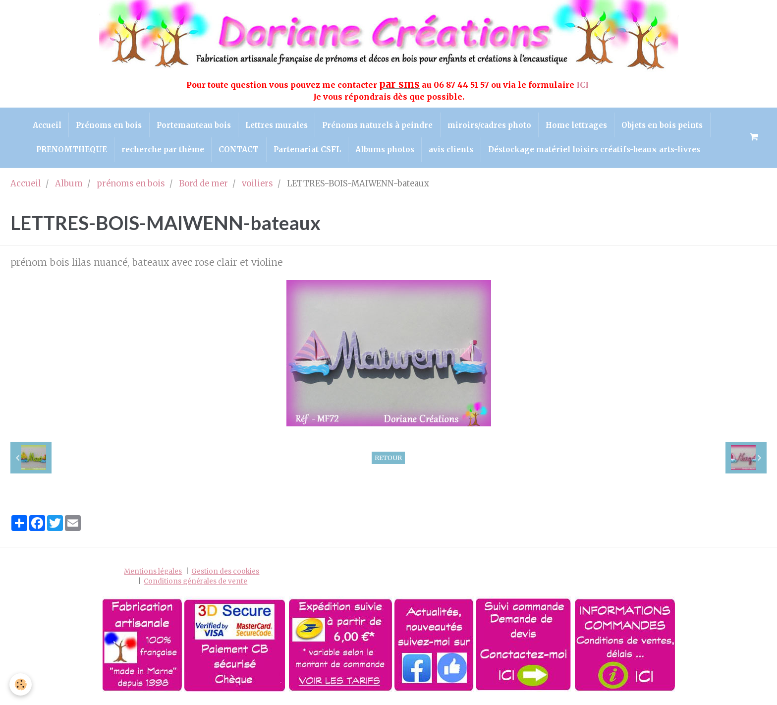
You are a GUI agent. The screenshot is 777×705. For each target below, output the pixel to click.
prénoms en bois (131, 185)
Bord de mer (203, 185)
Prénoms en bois (107, 125)
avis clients (453, 151)
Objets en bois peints (665, 125)
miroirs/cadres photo (490, 125)
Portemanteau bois (192, 125)
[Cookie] (21, 684)
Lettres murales (276, 125)
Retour (388, 459)
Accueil (44, 125)
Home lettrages (578, 125)
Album (69, 185)
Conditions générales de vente (195, 583)
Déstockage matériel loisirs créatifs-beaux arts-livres (597, 151)
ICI (583, 85)
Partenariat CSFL (307, 151)
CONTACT (238, 151)
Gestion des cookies (225, 573)
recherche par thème (161, 151)
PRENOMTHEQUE (69, 151)
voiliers (257, 185)
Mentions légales (153, 573)
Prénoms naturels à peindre (378, 125)
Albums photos (385, 151)
